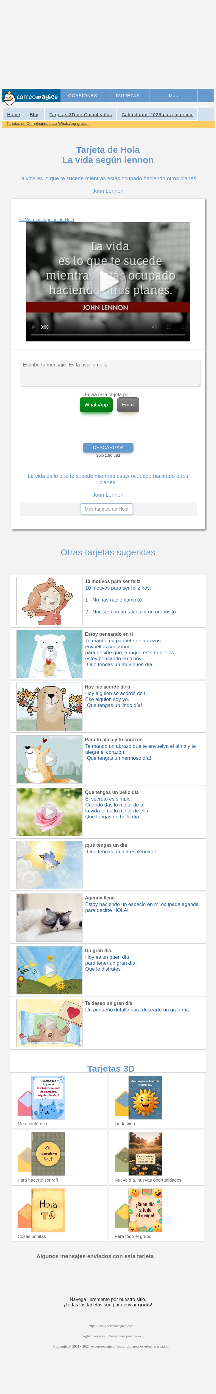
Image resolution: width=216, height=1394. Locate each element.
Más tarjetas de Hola (106, 509)
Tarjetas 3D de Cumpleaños (80, 114)
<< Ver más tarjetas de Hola (46, 219)
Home (13, 114)
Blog (35, 114)
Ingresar (201, 105)
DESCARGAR (108, 447)
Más (173, 95)
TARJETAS (127, 95)
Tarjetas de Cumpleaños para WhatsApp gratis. (48, 123)
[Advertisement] (138, 45)
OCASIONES (82, 95)
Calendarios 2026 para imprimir (157, 114)
